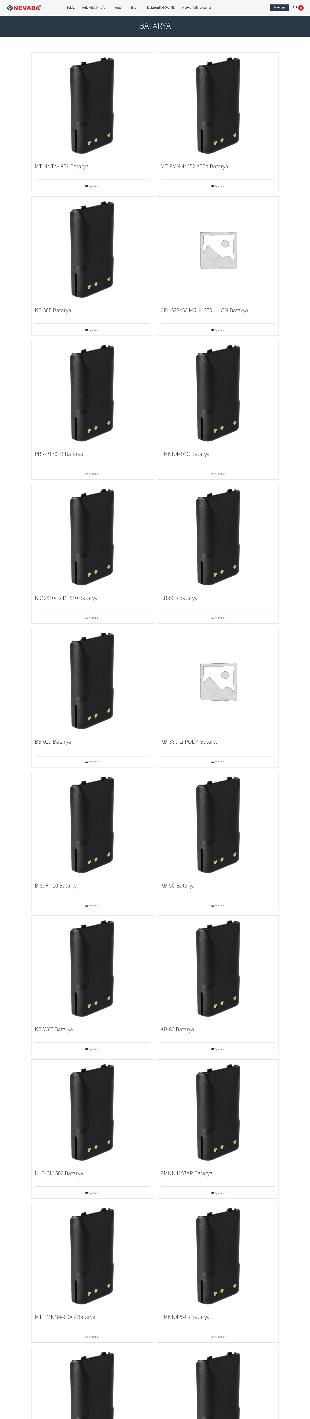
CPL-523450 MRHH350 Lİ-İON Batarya (204, 310)
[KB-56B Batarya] (217, 537)
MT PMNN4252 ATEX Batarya (194, 166)
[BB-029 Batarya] (92, 681)
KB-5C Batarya (177, 885)
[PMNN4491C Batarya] (217, 393)
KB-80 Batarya (177, 1029)
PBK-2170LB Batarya (59, 454)
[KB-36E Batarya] (92, 249)
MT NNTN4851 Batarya (62, 166)
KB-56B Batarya (179, 598)
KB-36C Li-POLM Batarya (189, 741)
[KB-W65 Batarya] (92, 968)
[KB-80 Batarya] (217, 968)
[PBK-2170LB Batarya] (92, 393)
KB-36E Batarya (53, 310)
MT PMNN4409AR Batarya (65, 1317)
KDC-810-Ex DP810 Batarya (66, 598)
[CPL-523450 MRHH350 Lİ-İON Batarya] (217, 249)
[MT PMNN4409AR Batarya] (92, 1256)
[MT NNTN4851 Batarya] (92, 106)
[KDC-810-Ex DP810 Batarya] (92, 537)
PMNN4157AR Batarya (186, 1173)
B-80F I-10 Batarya (56, 885)
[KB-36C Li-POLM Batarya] (217, 681)
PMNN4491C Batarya (185, 454)
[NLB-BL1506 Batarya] (92, 1112)
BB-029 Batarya (53, 741)
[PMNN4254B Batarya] (217, 1256)
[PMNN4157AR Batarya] (217, 1112)
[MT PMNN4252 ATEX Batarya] (217, 106)
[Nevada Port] (23, 6)
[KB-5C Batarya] (217, 825)
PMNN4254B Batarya (185, 1317)
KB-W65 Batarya (54, 1029)
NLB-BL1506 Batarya (59, 1173)
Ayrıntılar (94, 186)
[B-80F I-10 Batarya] (92, 825)
